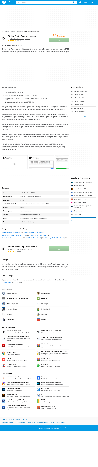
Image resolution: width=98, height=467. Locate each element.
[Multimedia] (12, 31)
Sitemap (24, 419)
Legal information (42, 422)
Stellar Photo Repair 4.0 (78, 101)
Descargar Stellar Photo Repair (11, 232)
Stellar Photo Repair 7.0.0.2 (79, 98)
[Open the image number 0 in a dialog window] (15, 162)
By (19, 39)
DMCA (52, 422)
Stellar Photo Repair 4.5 (78, 104)
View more (84, 116)
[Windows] (7, 31)
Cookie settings (60, 422)
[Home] (2, 31)
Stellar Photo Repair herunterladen (12, 238)
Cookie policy (21, 422)
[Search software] (73, 2)
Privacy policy (31, 422)
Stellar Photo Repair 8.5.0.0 (79, 91)
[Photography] (20, 31)
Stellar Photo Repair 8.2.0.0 (79, 94)
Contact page (6, 282)
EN (93, 2)
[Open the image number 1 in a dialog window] (41, 162)
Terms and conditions (8, 422)
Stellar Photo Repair (22, 36)
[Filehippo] (8, 2)
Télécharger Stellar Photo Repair (54, 238)
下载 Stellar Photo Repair (33, 238)
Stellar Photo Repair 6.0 (78, 111)
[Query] (46, 2)
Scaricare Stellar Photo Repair (33, 232)
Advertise (17, 419)
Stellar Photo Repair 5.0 (78, 108)
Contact (10, 419)
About (3, 419)
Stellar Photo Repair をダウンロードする (14, 235)
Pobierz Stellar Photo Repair (38, 235)
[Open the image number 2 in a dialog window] (68, 162)
